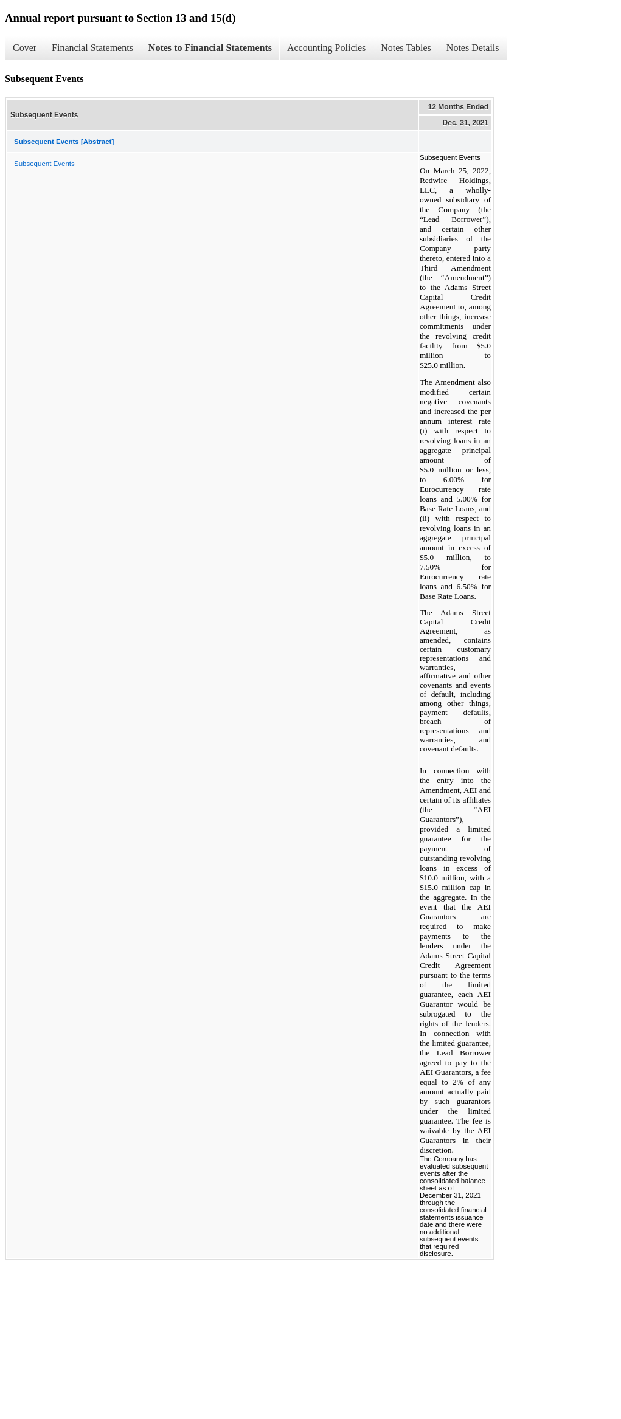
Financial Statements (92, 48)
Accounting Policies (326, 48)
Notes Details (472, 48)
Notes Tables (406, 48)
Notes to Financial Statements (210, 48)
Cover (24, 48)
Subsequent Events (44, 163)
